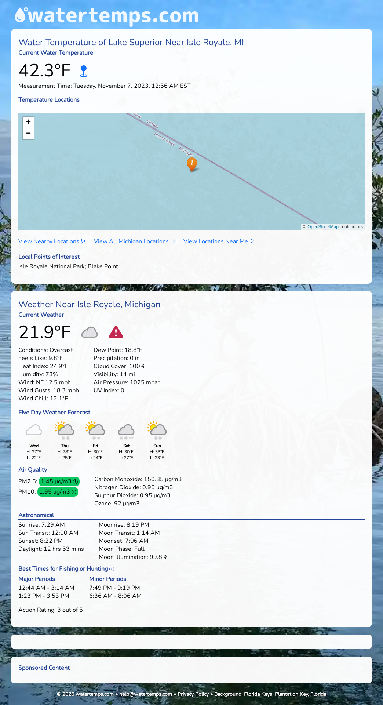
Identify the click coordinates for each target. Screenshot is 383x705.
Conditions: (33, 350)
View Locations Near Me (219, 241)
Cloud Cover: (111, 366)
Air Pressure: (111, 382)
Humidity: (31, 374)
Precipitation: (111, 358)
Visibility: (106, 374)
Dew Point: (108, 350)
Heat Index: (33, 366)
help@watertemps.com (145, 694)
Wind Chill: (33, 399)
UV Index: (106, 390)
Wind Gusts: (35, 390)
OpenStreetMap (323, 226)
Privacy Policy (193, 694)
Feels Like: (32, 358)
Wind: (26, 382)
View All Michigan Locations (135, 241)
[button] (191, 164)
